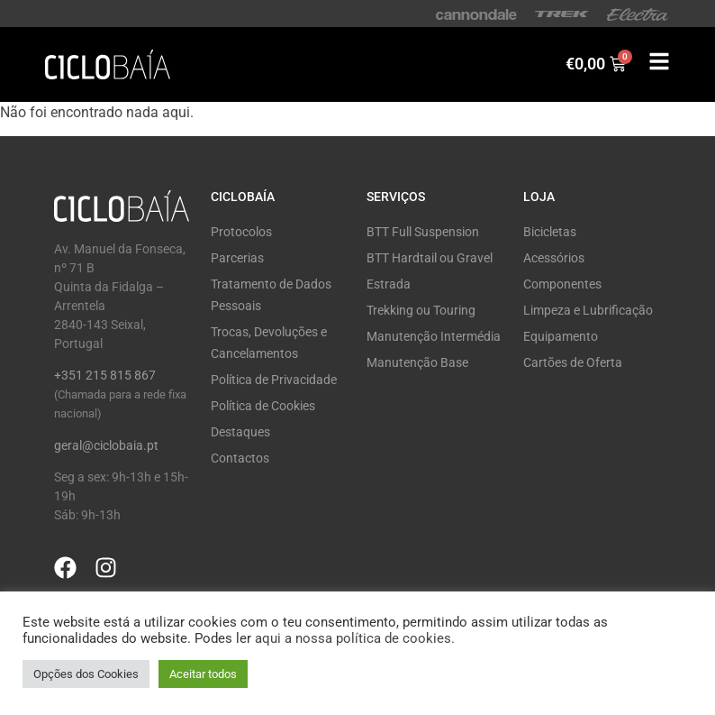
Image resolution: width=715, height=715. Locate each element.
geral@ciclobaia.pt (106, 445)
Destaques (240, 432)
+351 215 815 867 (105, 375)
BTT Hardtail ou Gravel (430, 258)
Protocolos (241, 232)
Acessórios (553, 258)
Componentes (562, 284)
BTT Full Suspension (423, 232)
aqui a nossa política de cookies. (355, 638)
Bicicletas (549, 232)
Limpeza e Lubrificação (588, 310)
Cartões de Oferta (572, 362)
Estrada (389, 284)
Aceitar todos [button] (203, 674)
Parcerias (237, 258)
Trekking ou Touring (421, 310)
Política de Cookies (263, 406)
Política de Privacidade (274, 379)
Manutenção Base (417, 362)
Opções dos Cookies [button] (86, 674)
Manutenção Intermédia (434, 336)
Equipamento (560, 336)
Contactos (240, 458)
